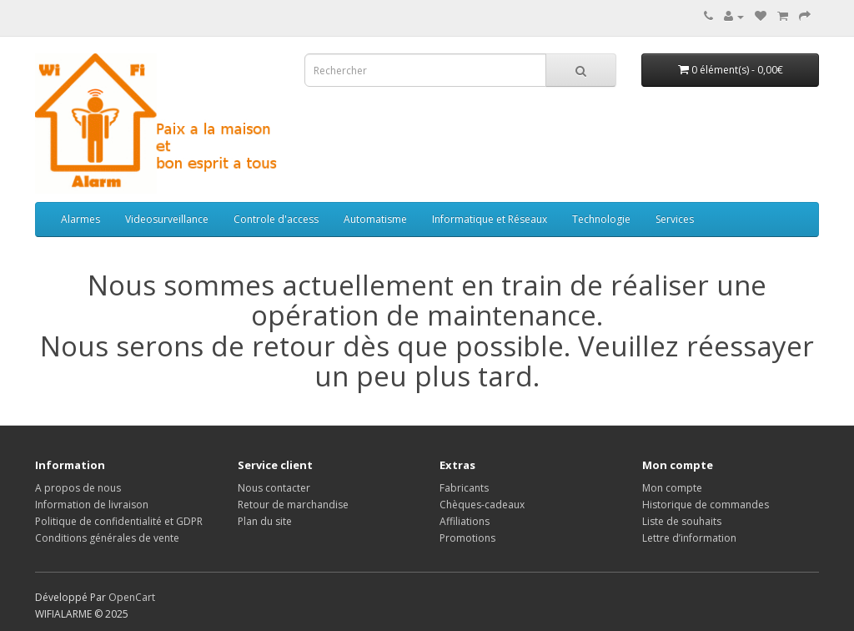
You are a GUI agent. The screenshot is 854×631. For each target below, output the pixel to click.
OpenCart (131, 597)
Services (675, 219)
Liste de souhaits (681, 521)
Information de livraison (91, 504)
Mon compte (672, 488)
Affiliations (465, 521)
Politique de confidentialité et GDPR (119, 521)
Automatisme (375, 219)
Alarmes (80, 219)
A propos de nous (78, 488)
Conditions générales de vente (107, 538)
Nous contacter (274, 488)
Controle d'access (276, 219)
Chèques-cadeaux (482, 504)
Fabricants (464, 488)
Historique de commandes (705, 504)
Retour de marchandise (293, 504)
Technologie (601, 219)
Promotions (467, 538)
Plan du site (265, 521)
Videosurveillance (166, 219)
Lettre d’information (689, 538)
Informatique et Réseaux (489, 219)
